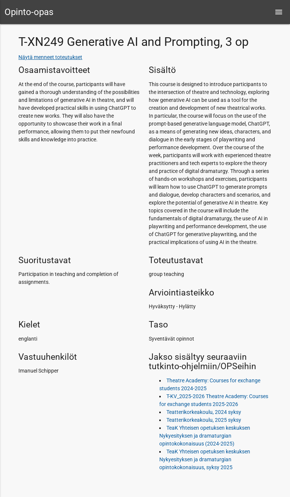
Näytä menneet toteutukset (50, 57)
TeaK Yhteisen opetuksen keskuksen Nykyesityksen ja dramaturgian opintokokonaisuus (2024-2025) (204, 436)
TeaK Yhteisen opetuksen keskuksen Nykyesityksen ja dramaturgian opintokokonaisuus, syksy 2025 (204, 459)
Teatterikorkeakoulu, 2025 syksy (203, 420)
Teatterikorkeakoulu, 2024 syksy (203, 412)
